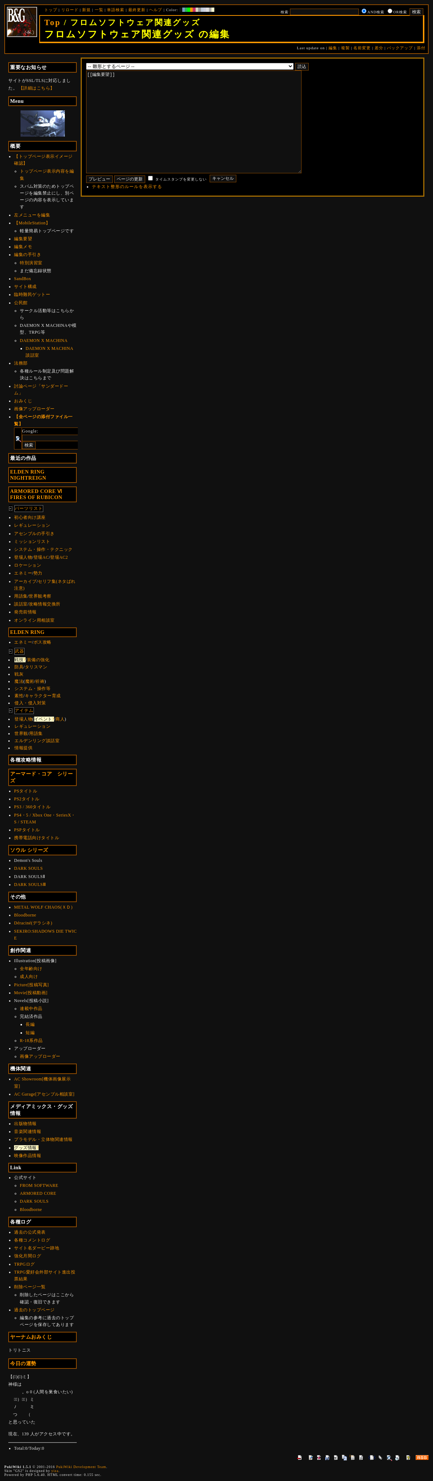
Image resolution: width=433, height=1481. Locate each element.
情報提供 (23, 747)
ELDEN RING (27, 632)
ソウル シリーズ (29, 850)
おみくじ (23, 400)
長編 (30, 1024)
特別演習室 (31, 262)
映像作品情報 (27, 1155)
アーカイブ (25, 581)
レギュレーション (32, 525)
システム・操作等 (32, 688)
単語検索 (115, 10)
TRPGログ (24, 1264)
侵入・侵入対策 (30, 702)
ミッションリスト (32, 541)
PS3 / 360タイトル (32, 806)
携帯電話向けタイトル (36, 837)
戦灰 (18, 674)
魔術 (29, 681)
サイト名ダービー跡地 (36, 1248)
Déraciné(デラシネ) (33, 922)
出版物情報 (25, 1123)
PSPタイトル (27, 829)
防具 (18, 666)
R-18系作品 (31, 1040)
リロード (70, 10)
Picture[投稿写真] (31, 984)
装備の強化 (38, 659)
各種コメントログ (32, 1240)
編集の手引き (27, 254)
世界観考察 (40, 596)
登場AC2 (59, 557)
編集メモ (23, 246)
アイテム (24, 710)
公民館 (21, 302)
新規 (86, 10)
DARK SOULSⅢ (30, 884)
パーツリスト (29, 508)
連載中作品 (31, 1008)
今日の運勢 (23, 1363)
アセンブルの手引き (34, 533)
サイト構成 (25, 286)
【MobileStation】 (32, 222)
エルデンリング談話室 (36, 740)
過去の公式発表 (30, 1232)
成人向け (29, 976)
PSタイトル (25, 791)
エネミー (23, 573)
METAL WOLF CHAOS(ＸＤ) (43, 907)
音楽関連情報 (27, 1131)
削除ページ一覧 (30, 1286)
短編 (30, 1032)
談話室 (21, 604)
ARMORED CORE (38, 1193)
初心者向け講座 (30, 517)
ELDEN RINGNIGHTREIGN (28, 475)
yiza (55, 1471)
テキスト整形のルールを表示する (127, 208)
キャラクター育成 (43, 695)
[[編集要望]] (205, 132)
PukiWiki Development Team (81, 1467)
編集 (333, 48)
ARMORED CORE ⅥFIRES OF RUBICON (36, 494)
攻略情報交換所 (45, 604)
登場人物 (23, 557)
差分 (379, 48)
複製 (345, 48)
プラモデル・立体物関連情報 (43, 1139)
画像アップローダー (34, 408)
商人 (59, 719)
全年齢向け (31, 968)
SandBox (22, 278)
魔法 (18, 681)
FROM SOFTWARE (39, 1185)
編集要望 (23, 238)
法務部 (21, 363)
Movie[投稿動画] (31, 992)
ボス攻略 (43, 642)
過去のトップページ (34, 1309)
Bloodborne (25, 915)
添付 (421, 48)
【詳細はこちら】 (37, 88)
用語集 (21, 596)
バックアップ (400, 48)
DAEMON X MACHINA (44, 340)
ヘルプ (155, 10)
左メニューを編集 (32, 215)
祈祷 (39, 681)
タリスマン (36, 666)
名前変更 (362, 48)
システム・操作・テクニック (43, 549)
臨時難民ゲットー (32, 294)
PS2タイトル (27, 798)
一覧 (99, 10)
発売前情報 (25, 611)
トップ (50, 10)
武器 (19, 651)
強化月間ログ (27, 1255)
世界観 (21, 733)
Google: (30, 431)
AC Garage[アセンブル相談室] (44, 1094)
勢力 (38, 573)
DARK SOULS (28, 868)
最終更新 (137, 10)
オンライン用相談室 (34, 620)
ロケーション (27, 565)
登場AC (41, 557)
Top (52, 22)
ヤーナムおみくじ (31, 1337)
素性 (18, 695)
